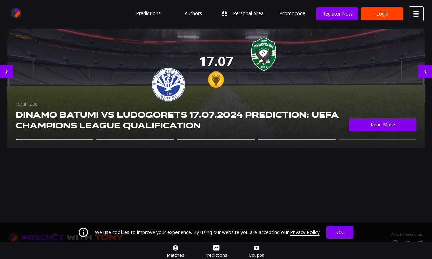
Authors (193, 13)
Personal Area (243, 13)
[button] (54, 139)
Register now (337, 13)
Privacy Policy (305, 232)
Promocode (292, 13)
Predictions (148, 13)
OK (339, 232)
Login (382, 13)
